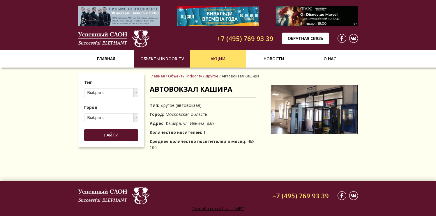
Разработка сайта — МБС (218, 208)
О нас (330, 58)
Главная (106, 58)
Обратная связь (305, 38)
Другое (211, 76)
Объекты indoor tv (162, 58)
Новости (274, 58)
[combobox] (111, 92)
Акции (218, 58)
